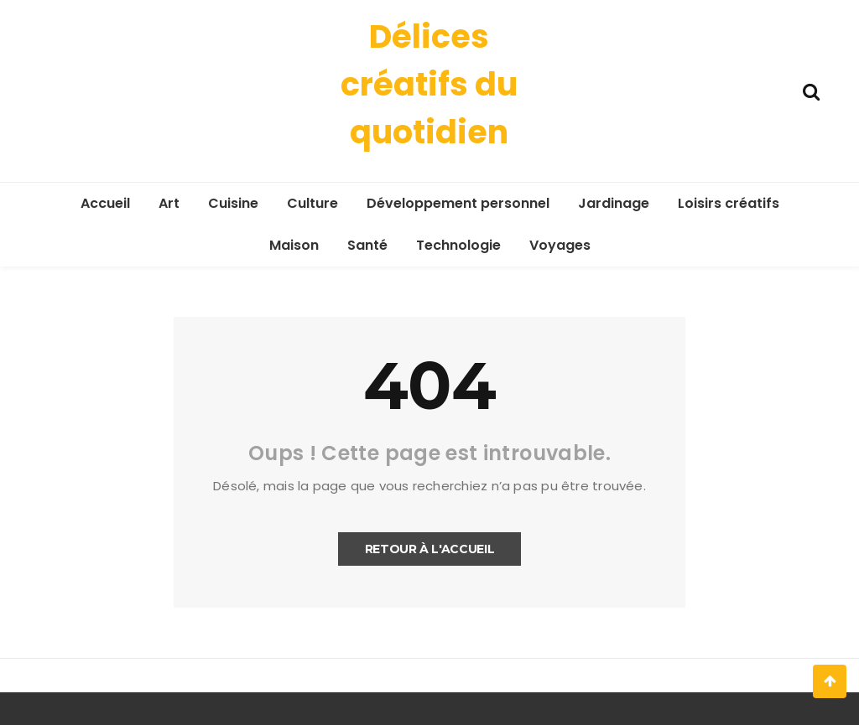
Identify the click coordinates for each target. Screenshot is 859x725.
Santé (367, 245)
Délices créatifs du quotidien (429, 84)
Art (169, 203)
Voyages (560, 245)
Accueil (105, 203)
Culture (312, 203)
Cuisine (233, 203)
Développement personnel (458, 203)
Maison (294, 245)
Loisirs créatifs (728, 203)
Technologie (458, 245)
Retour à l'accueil (430, 549)
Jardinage (613, 203)
